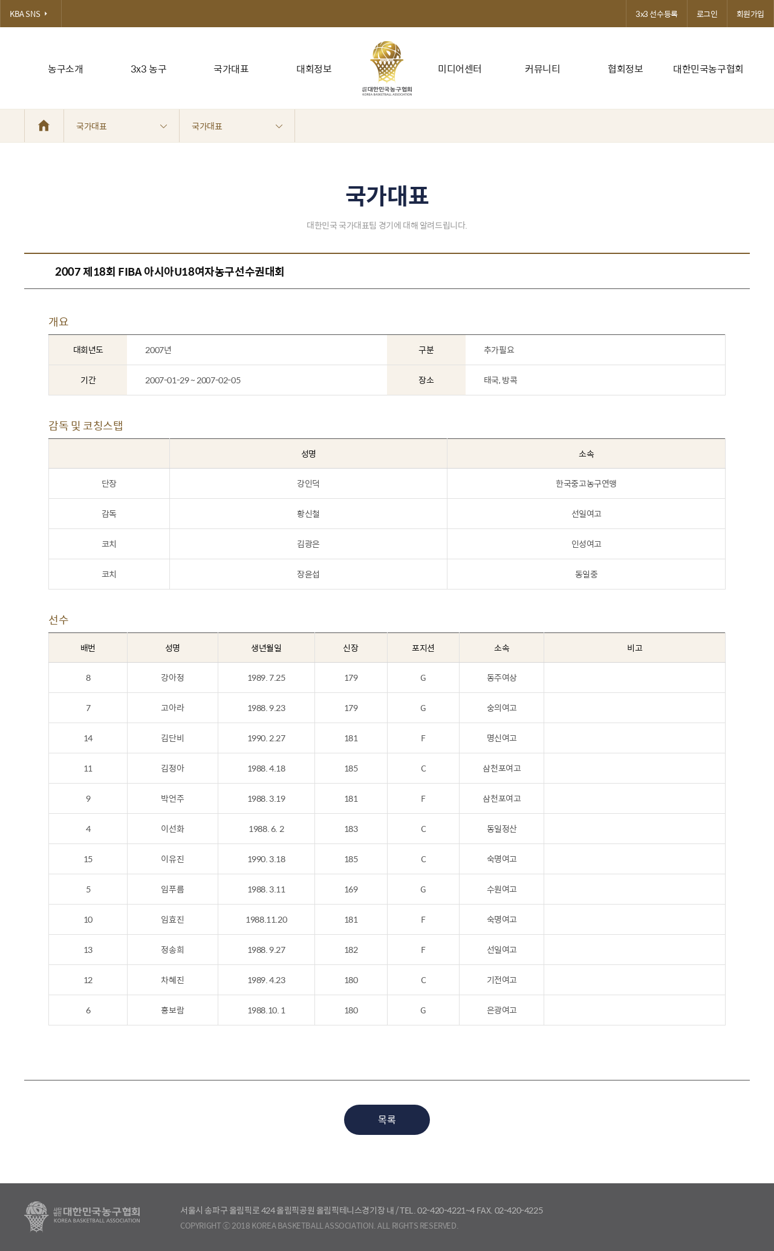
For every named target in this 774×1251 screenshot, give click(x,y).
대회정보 (313, 68)
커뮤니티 (542, 68)
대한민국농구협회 (708, 68)
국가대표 (231, 68)
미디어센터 (460, 68)
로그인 (707, 13)
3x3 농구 (149, 68)
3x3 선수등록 (657, 13)
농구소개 (65, 68)
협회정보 (625, 68)
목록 (386, 1119)
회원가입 (750, 13)
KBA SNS (31, 13)
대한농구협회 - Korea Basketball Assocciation (82, 1217)
